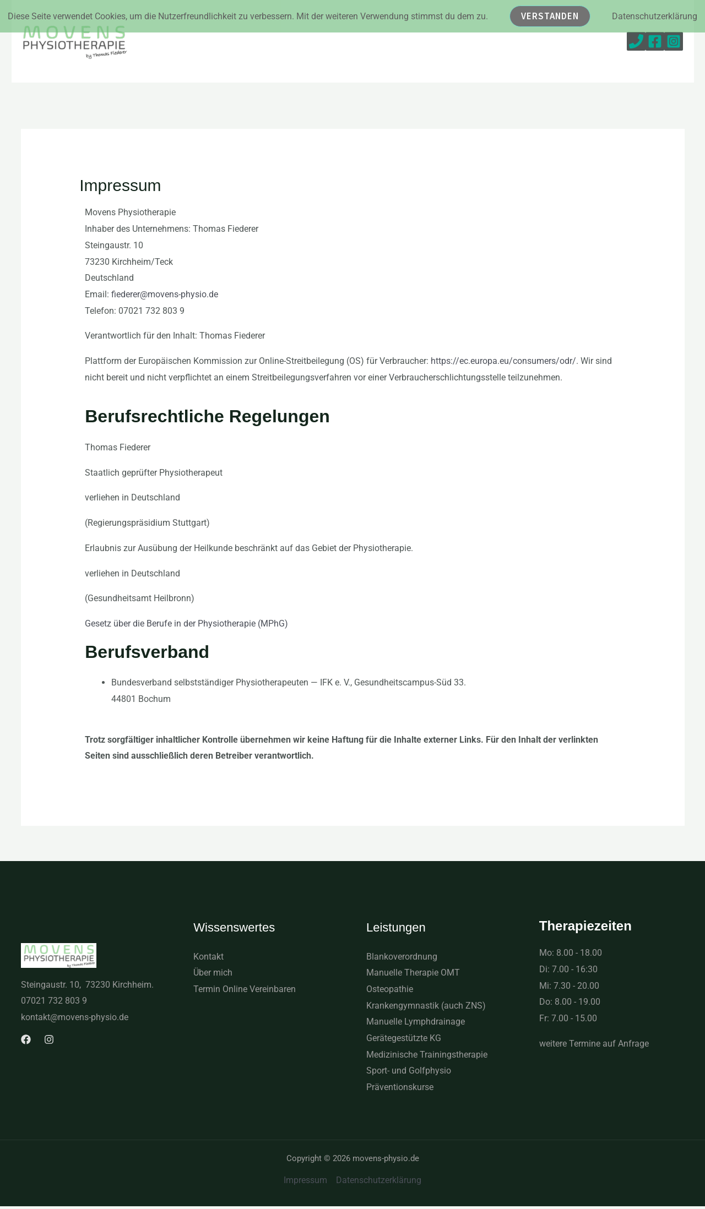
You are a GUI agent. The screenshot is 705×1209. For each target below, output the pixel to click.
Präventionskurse (399, 1087)
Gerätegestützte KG (403, 1038)
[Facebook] (655, 41)
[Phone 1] (636, 41)
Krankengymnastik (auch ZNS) (426, 1005)
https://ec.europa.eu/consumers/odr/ (503, 361)
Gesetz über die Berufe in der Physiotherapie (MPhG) (186, 623)
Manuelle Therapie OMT (413, 972)
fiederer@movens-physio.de (164, 294)
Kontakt (208, 956)
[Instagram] (673, 41)
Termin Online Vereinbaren (244, 989)
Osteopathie (389, 989)
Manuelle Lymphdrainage (415, 1021)
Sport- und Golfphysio (408, 1070)
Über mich (212, 972)
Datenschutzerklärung (378, 1180)
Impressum (305, 1180)
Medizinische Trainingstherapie (426, 1054)
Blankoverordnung (401, 956)
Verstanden (550, 16)
